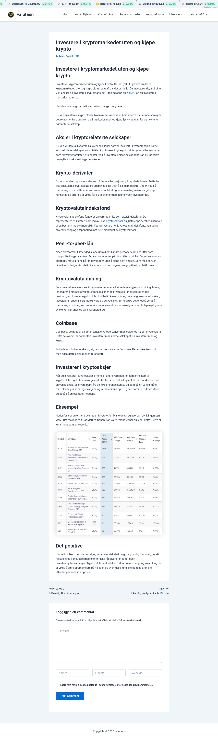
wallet (130, 93)
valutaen (25, 14)
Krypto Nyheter (84, 14)
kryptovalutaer (114, 221)
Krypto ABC (199, 14)
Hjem (66, 14)
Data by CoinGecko (210, 7)
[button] (162, 14)
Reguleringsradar (130, 14)
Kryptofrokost (106, 14)
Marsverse (177, 14)
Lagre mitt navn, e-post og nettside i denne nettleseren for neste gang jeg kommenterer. (106, 685)
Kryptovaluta (155, 14)
